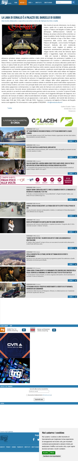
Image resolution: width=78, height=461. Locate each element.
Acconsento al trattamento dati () (40, 395)
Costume (38, 161)
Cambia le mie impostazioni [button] (51, 456)
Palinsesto (20, 447)
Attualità (38, 203)
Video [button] (30, 3)
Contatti (2, 447)
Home (16, 2)
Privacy (8, 447)
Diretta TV (38, 3)
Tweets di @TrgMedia (6, 431)
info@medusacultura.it (55, 102)
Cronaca (38, 268)
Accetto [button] (45, 453)
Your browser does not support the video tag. (15, 311)
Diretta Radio (48, 3)
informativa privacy (47, 395)
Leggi (73, 141)
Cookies (14, 447)
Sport (37, 129)
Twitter (9, 108)
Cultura (38, 145)
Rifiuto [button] (52, 453)
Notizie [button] (22, 3)
